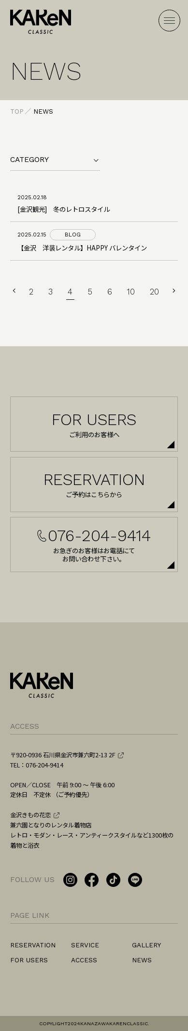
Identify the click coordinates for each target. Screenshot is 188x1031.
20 (154, 291)
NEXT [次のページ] (173, 290)
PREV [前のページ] (15, 290)
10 (131, 291)
